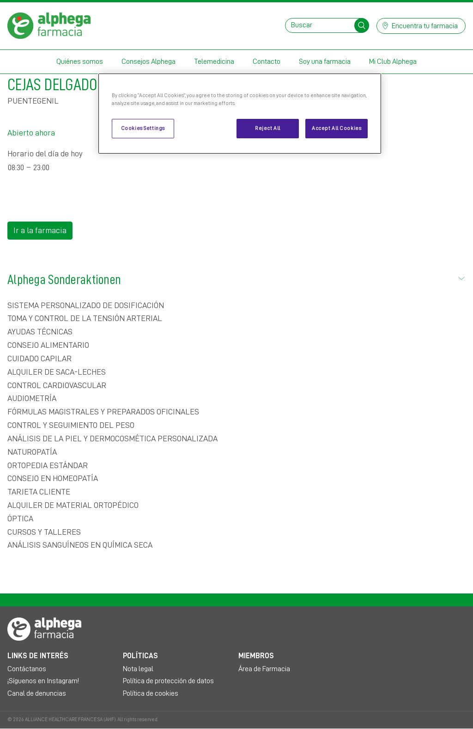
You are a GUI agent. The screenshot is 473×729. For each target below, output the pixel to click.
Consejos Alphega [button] (148, 61)
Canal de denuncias (36, 693)
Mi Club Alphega (393, 61)
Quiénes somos (79, 61)
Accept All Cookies (336, 128)
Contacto (266, 61)
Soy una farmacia (325, 61)
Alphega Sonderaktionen (236, 278)
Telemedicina (214, 61)
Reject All (267, 128)
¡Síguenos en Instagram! (43, 681)
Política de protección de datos (168, 681)
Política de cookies (150, 693)
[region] (240, 113)
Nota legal (138, 669)
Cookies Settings (143, 128)
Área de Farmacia (264, 669)
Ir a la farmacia (40, 230)
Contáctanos (26, 669)
